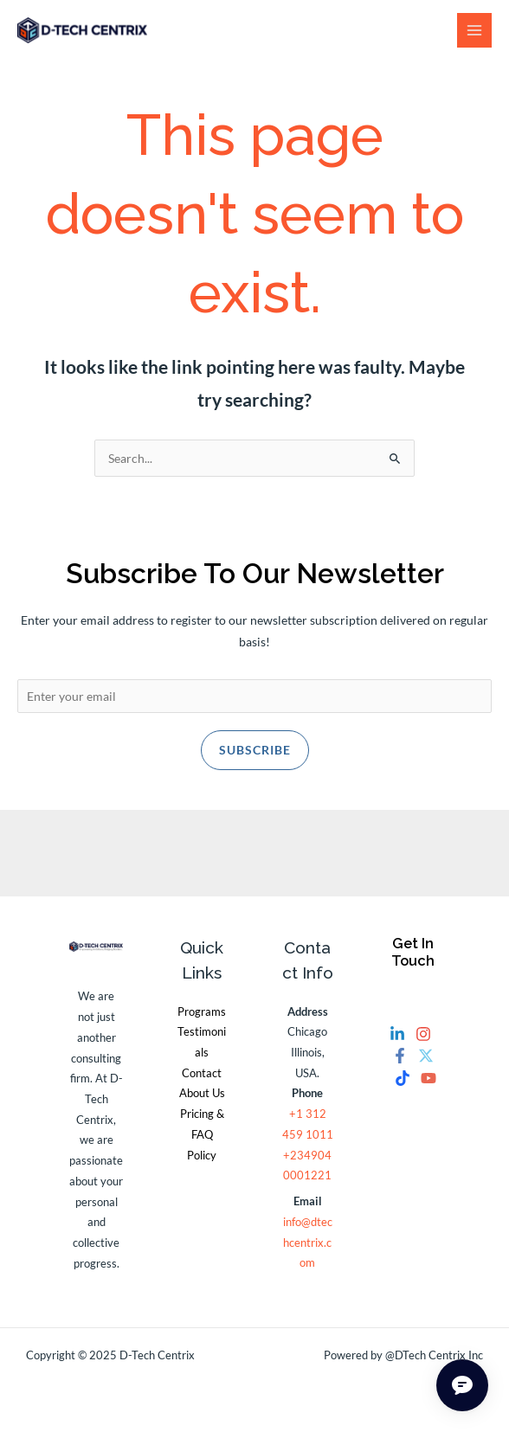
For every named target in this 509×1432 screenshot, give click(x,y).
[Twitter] (426, 1055)
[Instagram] (423, 1034)
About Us (202, 1093)
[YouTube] (428, 1078)
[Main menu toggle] (475, 30)
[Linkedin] (397, 1034)
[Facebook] (400, 1055)
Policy (201, 1155)
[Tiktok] (402, 1078)
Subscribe (255, 749)
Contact (202, 1073)
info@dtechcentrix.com (307, 1242)
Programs (201, 1011)
